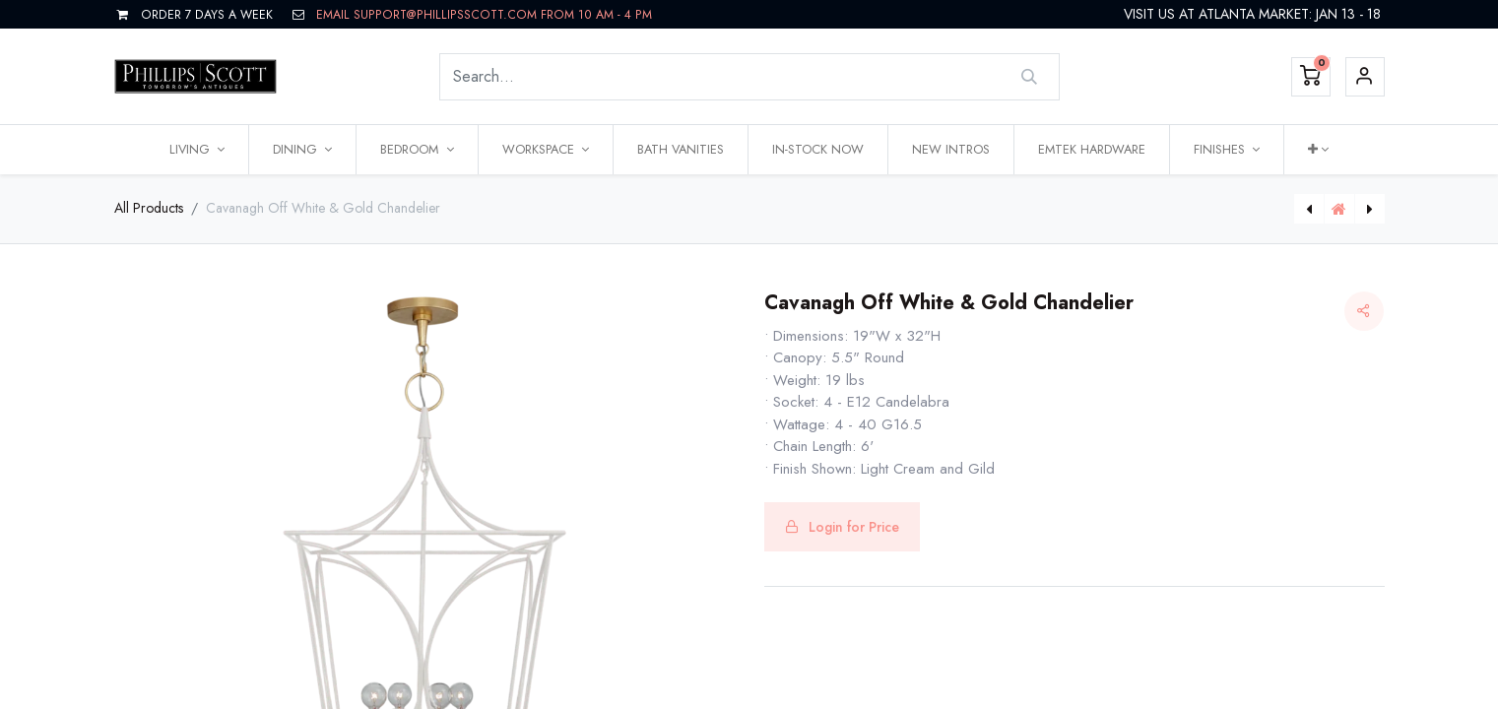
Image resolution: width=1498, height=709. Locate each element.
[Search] (1029, 76)
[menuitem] (680, 149)
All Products (148, 208)
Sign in (1365, 77)
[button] (1318, 149)
